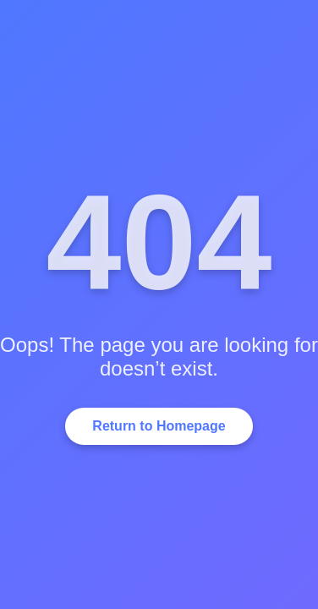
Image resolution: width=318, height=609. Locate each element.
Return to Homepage (158, 426)
